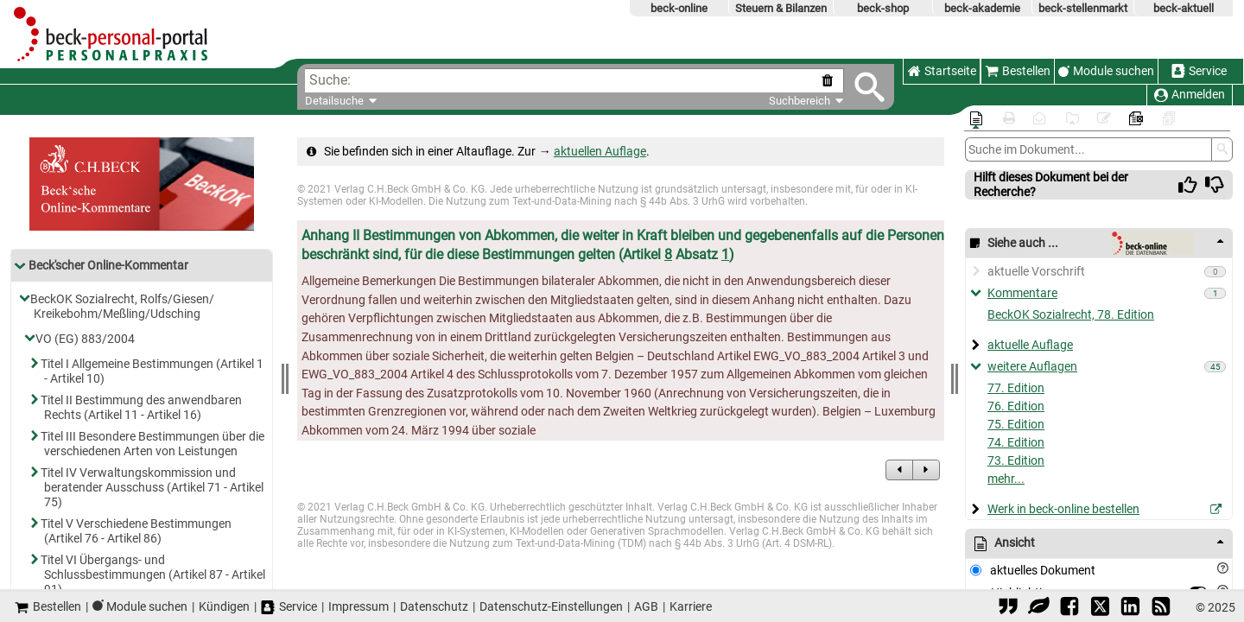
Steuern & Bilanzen (781, 8)
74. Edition (1015, 442)
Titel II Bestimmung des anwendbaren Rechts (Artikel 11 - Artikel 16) (143, 407)
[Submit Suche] (869, 87)
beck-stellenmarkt (1082, 8)
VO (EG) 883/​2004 (87, 339)
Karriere (691, 606)
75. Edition (1015, 424)
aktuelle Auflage (1030, 345)
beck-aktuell (1183, 8)
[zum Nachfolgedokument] (926, 470)
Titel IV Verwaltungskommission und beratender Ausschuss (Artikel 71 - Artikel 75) (153, 488)
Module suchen (1113, 71)
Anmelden (1189, 94)
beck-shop (883, 8)
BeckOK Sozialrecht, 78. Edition (1070, 315)
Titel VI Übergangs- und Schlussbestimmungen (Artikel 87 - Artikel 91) (154, 575)
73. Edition (1015, 461)
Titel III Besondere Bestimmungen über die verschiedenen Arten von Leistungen (154, 444)
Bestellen (1017, 71)
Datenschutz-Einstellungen (551, 606)
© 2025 (1215, 607)
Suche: (330, 80)
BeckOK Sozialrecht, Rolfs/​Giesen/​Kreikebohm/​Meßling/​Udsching (124, 306)
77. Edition (1015, 388)
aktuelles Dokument (1042, 570)
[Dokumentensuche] (1087, 149)
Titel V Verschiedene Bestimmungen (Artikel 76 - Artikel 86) (138, 531)
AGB (646, 606)
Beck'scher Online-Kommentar (99, 265)
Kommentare (1022, 293)
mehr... (1006, 479)
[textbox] (584, 80)
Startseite (941, 71)
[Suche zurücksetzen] (830, 80)
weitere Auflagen (1032, 366)
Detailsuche (334, 100)
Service (1199, 71)
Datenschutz (434, 606)
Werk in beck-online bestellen (1063, 509)
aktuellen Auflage (600, 151)
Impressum (358, 606)
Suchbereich (806, 100)
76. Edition (1015, 406)
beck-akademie (982, 8)
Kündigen (224, 606)
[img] (1187, 184)
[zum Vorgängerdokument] (899, 470)
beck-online (679, 8)
